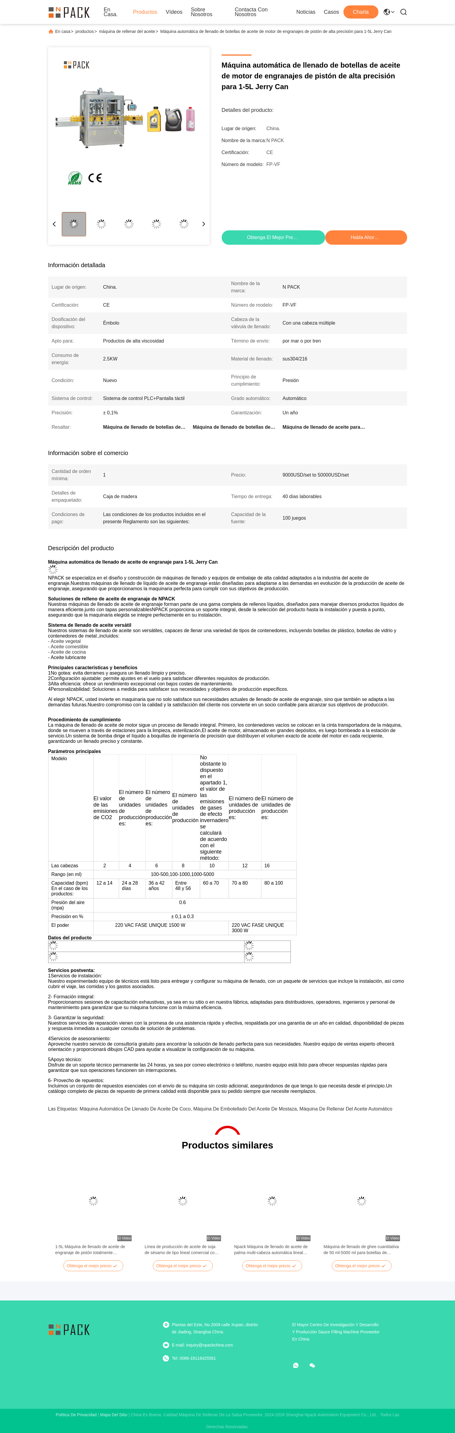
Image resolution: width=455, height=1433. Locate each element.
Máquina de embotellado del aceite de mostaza (245, 1108)
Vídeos (174, 12)
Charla (361, 12)
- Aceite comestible (68, 646)
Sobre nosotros (201, 12)
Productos (145, 12)
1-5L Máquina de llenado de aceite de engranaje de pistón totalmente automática (90, 1250)
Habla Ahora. (364, 237)
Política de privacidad (76, 1414)
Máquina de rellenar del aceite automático (345, 1108)
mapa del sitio (113, 1414)
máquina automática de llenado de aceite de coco (135, 1108)
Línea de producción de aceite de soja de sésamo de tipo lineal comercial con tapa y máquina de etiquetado (181, 1250)
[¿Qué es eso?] (300, 1365)
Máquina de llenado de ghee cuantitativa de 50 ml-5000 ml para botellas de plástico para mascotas (361, 1250)
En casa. (111, 12)
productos (84, 31)
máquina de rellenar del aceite (127, 31)
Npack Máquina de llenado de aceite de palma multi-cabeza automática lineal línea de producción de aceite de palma (271, 1250)
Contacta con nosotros (251, 12)
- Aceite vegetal (64, 641)
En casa (63, 31)
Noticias (305, 12)
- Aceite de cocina (67, 652)
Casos (331, 12)
